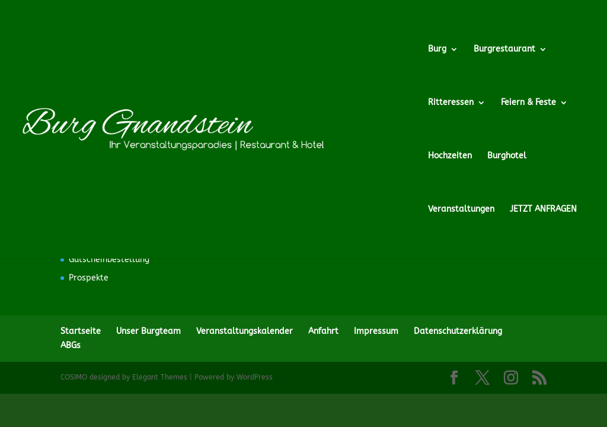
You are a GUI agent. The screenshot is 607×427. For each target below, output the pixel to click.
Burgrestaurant (504, 49)
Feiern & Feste (528, 102)
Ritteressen (451, 102)
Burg (437, 49)
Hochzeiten (450, 156)
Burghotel (506, 156)
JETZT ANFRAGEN (543, 209)
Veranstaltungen (461, 209)
